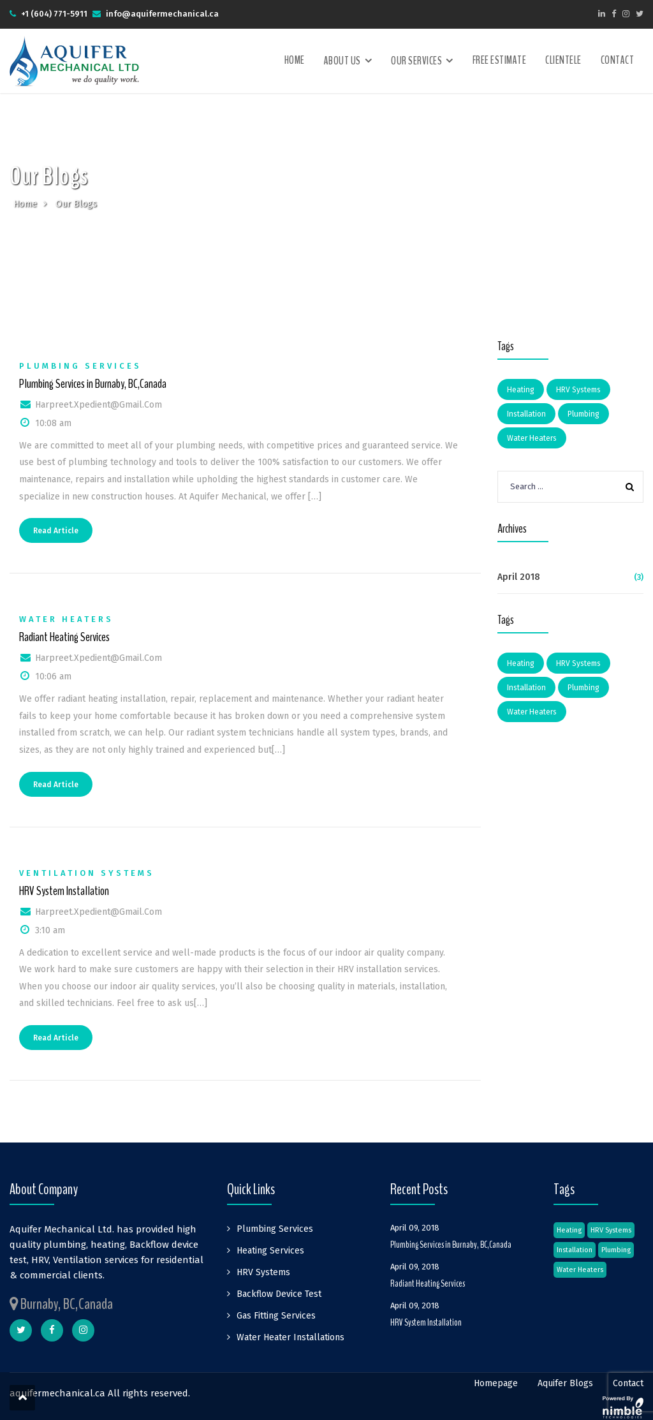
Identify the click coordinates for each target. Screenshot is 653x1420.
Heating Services (270, 1250)
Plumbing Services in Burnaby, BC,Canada (92, 384)
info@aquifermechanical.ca (162, 13)
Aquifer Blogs (565, 1383)
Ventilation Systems (86, 873)
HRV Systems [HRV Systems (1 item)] (578, 389)
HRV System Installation (64, 891)
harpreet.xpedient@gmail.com (98, 404)
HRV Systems (263, 1272)
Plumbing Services (80, 366)
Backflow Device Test (279, 1294)
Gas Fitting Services (276, 1315)
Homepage (496, 1383)
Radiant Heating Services (64, 637)
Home (294, 60)
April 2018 (518, 577)
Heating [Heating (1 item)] (520, 389)
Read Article (55, 530)
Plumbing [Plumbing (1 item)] (583, 414)
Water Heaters (66, 619)
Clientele (563, 60)
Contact (618, 60)
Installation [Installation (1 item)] (526, 414)
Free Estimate (500, 60)
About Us (342, 61)
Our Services (416, 61)
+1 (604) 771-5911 (54, 13)
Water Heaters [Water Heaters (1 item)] (532, 438)
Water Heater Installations (290, 1337)
